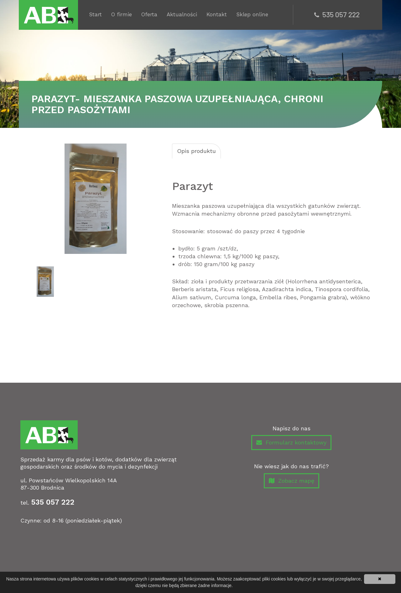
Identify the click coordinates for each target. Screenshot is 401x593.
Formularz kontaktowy (291, 442)
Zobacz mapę (291, 481)
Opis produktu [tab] (196, 151)
